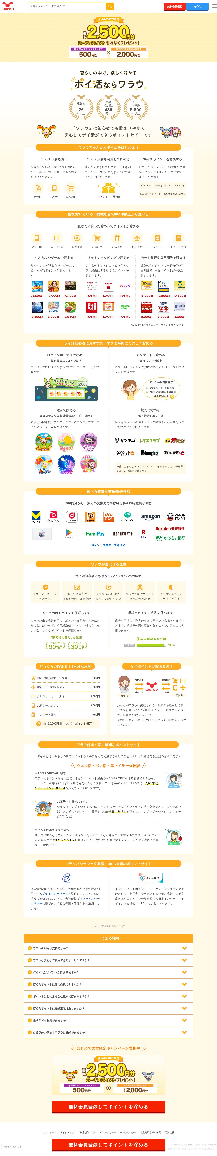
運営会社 (169, 1132)
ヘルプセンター (128, 1132)
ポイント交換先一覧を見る (108, 545)
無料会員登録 (174, 6)
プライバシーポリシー (104, 1132)
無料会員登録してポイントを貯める (108, 1106)
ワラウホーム (49, 1132)
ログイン (197, 6)
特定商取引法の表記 (150, 1132)
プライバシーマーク (55, 893)
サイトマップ (67, 1132)
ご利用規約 (83, 1132)
